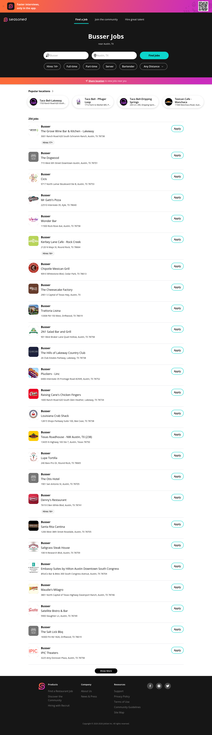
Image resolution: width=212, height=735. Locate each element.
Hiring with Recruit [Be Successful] (59, 705)
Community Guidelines (127, 707)
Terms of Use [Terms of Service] (121, 702)
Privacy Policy (122, 696)
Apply (177, 128)
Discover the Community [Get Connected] (55, 698)
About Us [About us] (86, 691)
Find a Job (81, 19)
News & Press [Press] (89, 696)
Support (118, 691)
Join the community (106, 19)
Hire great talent (134, 19)
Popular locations (40, 91)
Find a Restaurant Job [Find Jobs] (60, 691)
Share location (94, 80)
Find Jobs (154, 55)
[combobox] (66, 55)
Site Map (119, 712)
